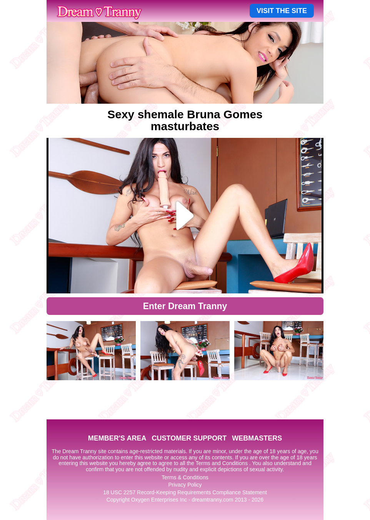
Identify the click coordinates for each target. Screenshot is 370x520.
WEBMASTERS (257, 438)
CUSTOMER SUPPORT (189, 438)
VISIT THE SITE (282, 11)
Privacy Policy (185, 485)
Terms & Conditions (185, 477)
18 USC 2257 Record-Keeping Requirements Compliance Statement (185, 492)
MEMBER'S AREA (117, 438)
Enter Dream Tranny (185, 306)
